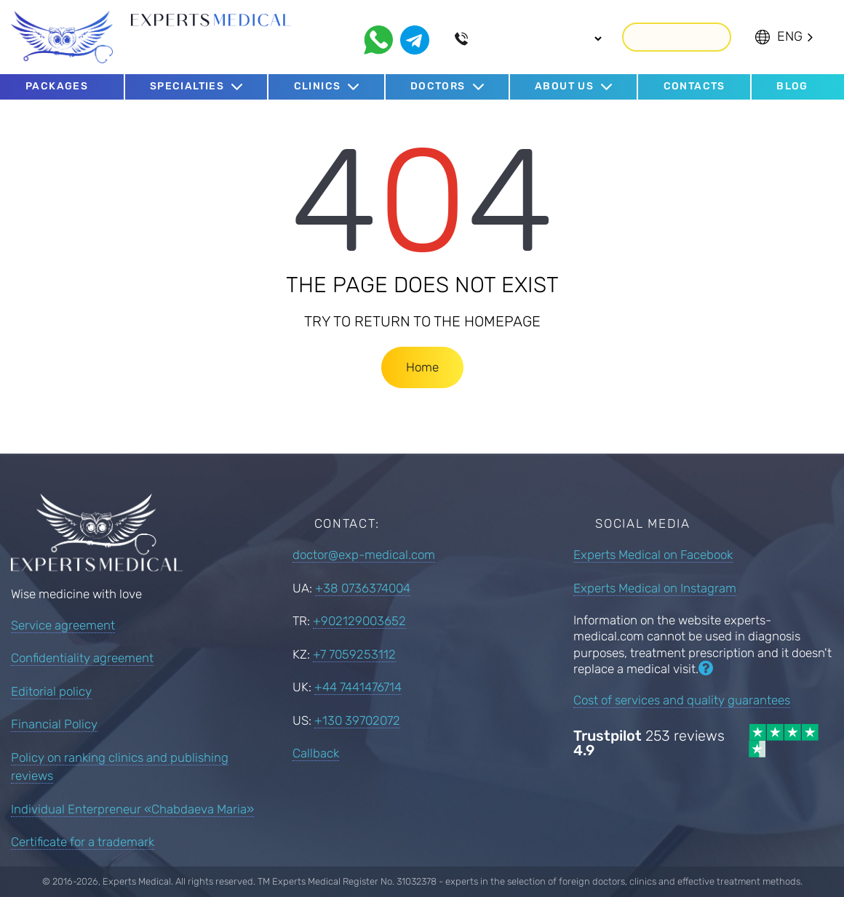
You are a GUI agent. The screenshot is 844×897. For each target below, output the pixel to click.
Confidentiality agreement (82, 658)
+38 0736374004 (362, 587)
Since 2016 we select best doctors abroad (190, 47)
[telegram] (415, 39)
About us (564, 86)
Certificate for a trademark (82, 841)
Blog (792, 85)
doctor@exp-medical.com (363, 554)
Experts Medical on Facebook (653, 554)
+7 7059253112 (354, 653)
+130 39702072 (357, 719)
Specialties (187, 86)
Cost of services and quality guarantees (681, 699)
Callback (677, 36)
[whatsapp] (378, 39)
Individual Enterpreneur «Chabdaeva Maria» (132, 809)
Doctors (438, 86)
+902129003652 (359, 621)
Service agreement (63, 625)
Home (422, 366)
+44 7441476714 (358, 687)
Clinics (317, 86)
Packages (56, 85)
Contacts (694, 85)
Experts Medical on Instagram (654, 587)
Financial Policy (54, 724)
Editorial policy (51, 691)
